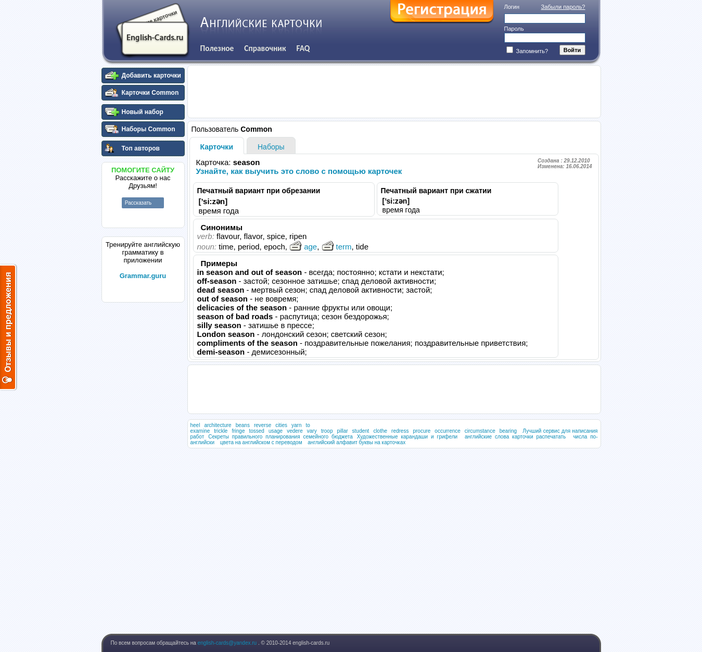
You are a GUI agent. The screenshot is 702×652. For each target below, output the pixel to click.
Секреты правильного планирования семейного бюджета (280, 437)
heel (195, 425)
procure (421, 431)
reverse (262, 425)
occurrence (447, 431)
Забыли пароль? (563, 7)
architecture (217, 425)
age (303, 246)
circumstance (480, 431)
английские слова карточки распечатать (515, 437)
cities (281, 425)
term (337, 246)
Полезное (217, 48)
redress (400, 431)
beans (243, 425)
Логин (512, 7)
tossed (256, 431)
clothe (380, 431)
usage (276, 431)
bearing (508, 431)
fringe (238, 431)
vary (312, 431)
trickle (220, 431)
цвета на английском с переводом (261, 442)
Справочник (265, 48)
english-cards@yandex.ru (228, 643)
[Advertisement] (143, 463)
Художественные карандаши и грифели (407, 437)
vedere (295, 431)
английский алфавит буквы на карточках (356, 442)
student (360, 431)
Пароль (514, 29)
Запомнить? (527, 51)
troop (327, 431)
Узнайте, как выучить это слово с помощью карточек (299, 171)
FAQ (303, 48)
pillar (342, 431)
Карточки (217, 147)
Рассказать (138, 203)
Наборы (271, 147)
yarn (296, 425)
